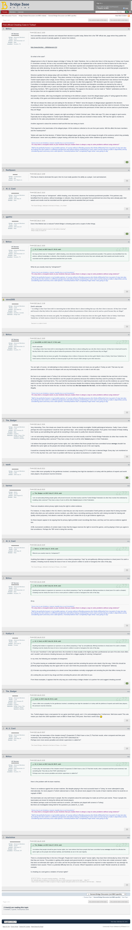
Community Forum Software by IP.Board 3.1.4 (116, 926)
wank (8, 465)
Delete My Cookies (24, 926)
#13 (128, 633)
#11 (128, 541)
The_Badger (11, 420)
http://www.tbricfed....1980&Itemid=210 (44, 47)
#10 (128, 485)
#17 (128, 837)
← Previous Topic (87, 897)
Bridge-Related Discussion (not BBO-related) (32, 15)
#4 (129, 217)
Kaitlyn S (10, 634)
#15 (128, 728)
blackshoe (10, 837)
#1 (129, 29)
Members (13, 12)
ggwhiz (9, 217)
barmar (9, 486)
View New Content (121, 15)
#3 (129, 189)
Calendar (21, 12)
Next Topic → (125, 897)
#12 (128, 578)
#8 (129, 420)
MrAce (9, 29)
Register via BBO (103, 8)
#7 (129, 334)
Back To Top (6, 926)
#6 (129, 299)
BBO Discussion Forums (9, 15)
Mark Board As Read (37, 926)
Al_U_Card (10, 189)
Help (125, 8)
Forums (4, 12)
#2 (129, 170)
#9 (129, 464)
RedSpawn (10, 170)
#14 (128, 691)
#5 (129, 242)
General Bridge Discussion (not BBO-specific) (62, 15)
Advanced (129, 12)
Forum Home (14, 926)
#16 (128, 756)
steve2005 (10, 300)
